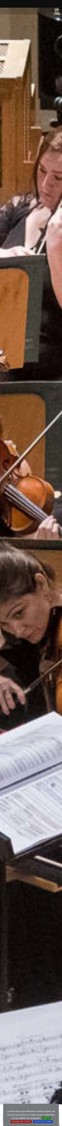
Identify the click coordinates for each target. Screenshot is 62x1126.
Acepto (46, 1118)
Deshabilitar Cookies (21, 1122)
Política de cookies (43, 1122)
